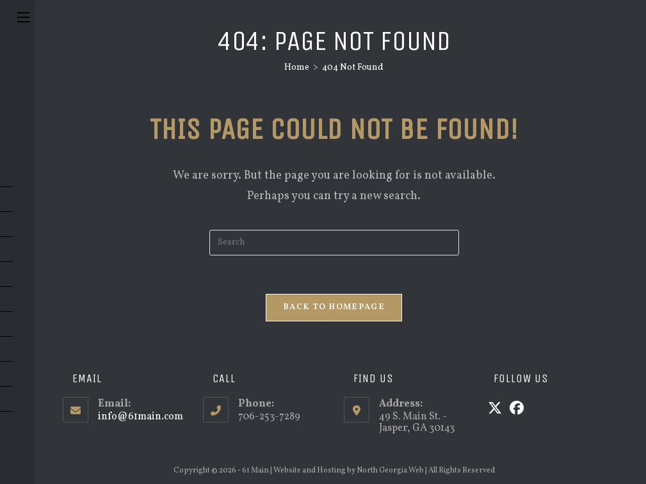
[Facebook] (517, 410)
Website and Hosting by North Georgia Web (348, 470)
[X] (495, 410)
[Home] (296, 67)
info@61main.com (140, 417)
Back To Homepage (334, 307)
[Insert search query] (334, 242)
